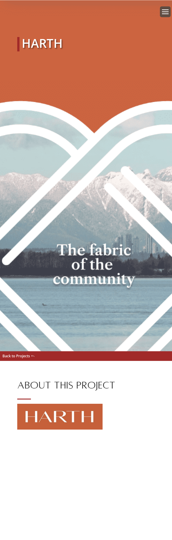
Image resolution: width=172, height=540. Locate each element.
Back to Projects (16, 355)
